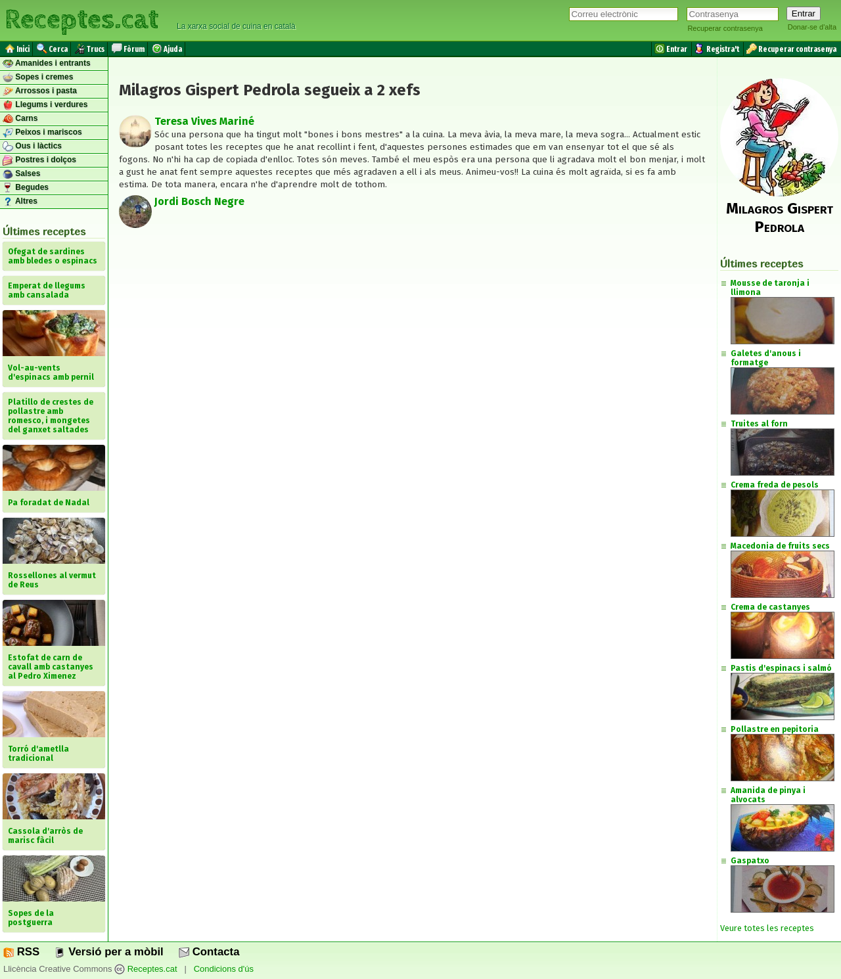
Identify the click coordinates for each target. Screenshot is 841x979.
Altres (20, 201)
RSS (21, 951)
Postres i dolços (39, 160)
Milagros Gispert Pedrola (779, 217)
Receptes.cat (81, 19)
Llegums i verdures (45, 105)
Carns (20, 119)
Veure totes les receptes (767, 928)
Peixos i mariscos (42, 132)
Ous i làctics (32, 146)
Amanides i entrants (47, 63)
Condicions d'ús (224, 969)
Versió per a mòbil (109, 951)
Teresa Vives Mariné (204, 121)
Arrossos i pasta (40, 91)
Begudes (26, 188)
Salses (21, 174)
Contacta (209, 951)
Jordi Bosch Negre (199, 201)
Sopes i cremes (38, 77)
